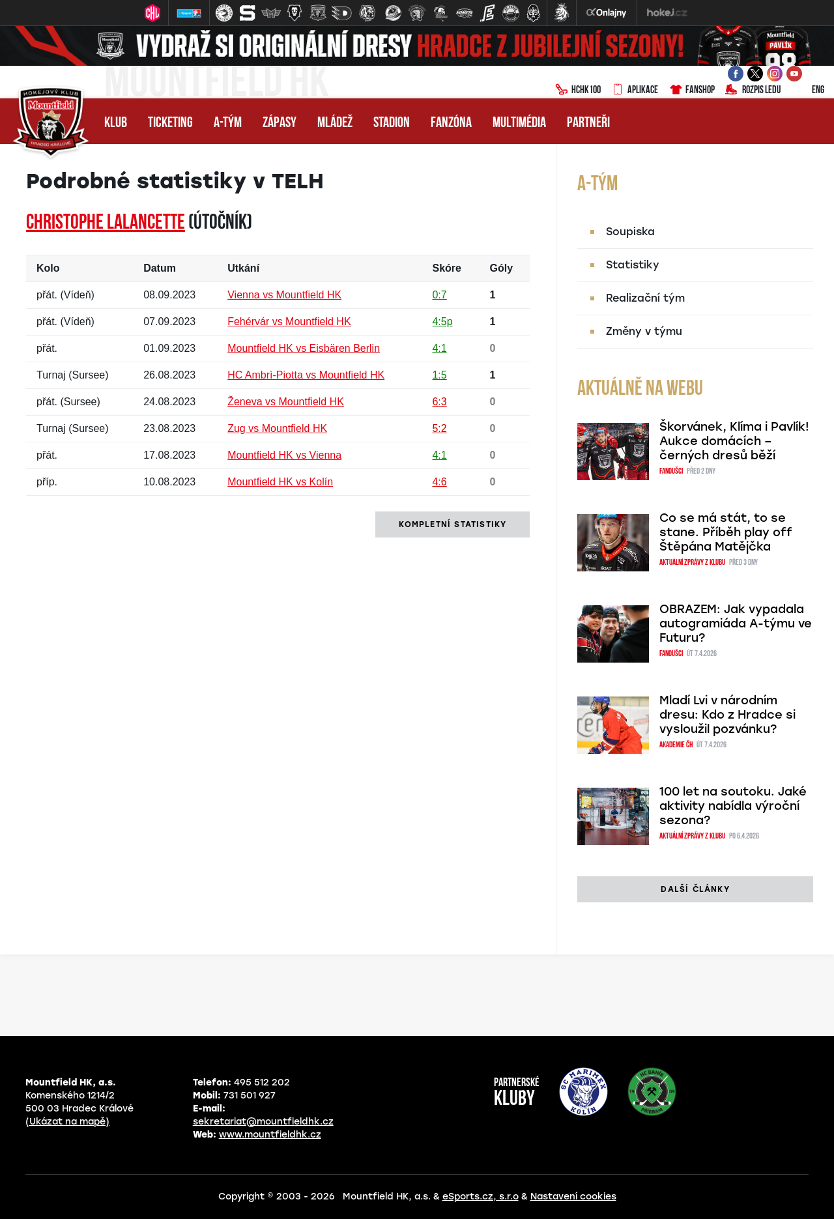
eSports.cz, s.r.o (480, 1196)
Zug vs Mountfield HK (277, 428)
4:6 (439, 481)
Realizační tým (645, 298)
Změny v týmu (644, 331)
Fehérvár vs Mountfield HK (289, 321)
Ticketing (170, 123)
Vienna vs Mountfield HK (284, 294)
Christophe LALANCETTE (105, 223)
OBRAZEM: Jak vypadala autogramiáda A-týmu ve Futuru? (735, 623)
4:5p (442, 321)
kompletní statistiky (452, 524)
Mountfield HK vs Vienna (284, 455)
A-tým (228, 123)
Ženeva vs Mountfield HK (285, 401)
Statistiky (632, 265)
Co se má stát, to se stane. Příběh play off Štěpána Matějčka (725, 532)
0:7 (439, 294)
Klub (115, 123)
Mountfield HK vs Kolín (280, 481)
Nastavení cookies (573, 1196)
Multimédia (519, 123)
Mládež (334, 123)
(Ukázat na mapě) (67, 1121)
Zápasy (279, 123)
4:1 (439, 348)
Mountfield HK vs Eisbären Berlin (303, 348)
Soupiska (630, 231)
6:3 (439, 401)
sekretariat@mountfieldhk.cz (263, 1121)
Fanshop (692, 90)
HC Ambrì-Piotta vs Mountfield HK (305, 374)
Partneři (588, 123)
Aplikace (634, 90)
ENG (807, 90)
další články (695, 889)
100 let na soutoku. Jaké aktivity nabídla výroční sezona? (733, 805)
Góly (501, 268)
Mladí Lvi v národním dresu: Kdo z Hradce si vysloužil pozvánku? (727, 714)
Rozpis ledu (753, 90)
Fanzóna (451, 123)
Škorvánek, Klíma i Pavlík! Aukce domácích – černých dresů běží (734, 441)
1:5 (439, 374)
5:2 (439, 428)
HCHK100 (578, 90)
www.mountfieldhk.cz (270, 1134)
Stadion (391, 123)
